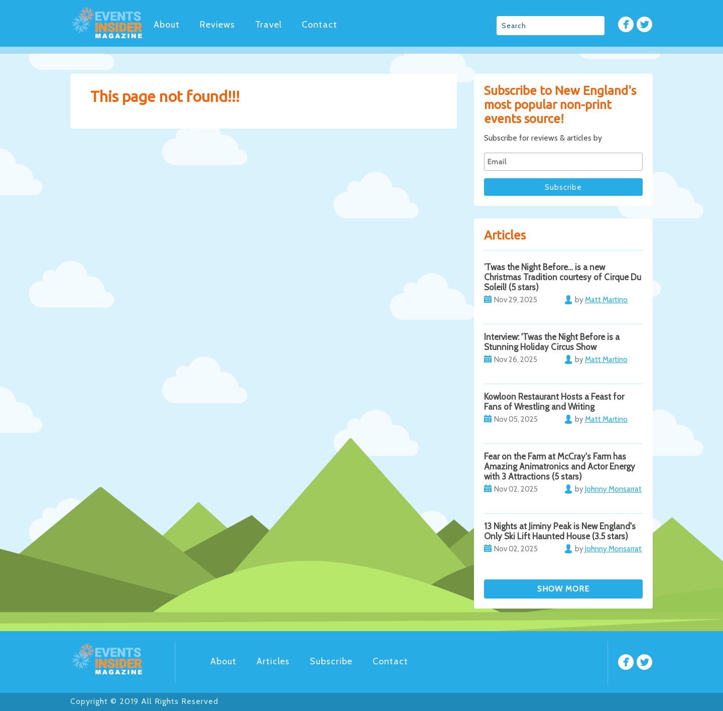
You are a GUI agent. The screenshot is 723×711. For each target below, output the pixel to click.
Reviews (217, 24)
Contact (319, 24)
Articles (273, 661)
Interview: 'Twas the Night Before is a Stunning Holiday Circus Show (552, 342)
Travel (268, 24)
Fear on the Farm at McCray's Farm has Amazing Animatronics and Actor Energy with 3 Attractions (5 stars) (559, 466)
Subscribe (331, 661)
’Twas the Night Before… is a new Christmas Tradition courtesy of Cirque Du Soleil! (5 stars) (562, 277)
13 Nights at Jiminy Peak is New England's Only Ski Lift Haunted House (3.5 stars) (560, 531)
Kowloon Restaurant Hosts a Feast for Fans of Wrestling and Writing (554, 402)
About (167, 24)
